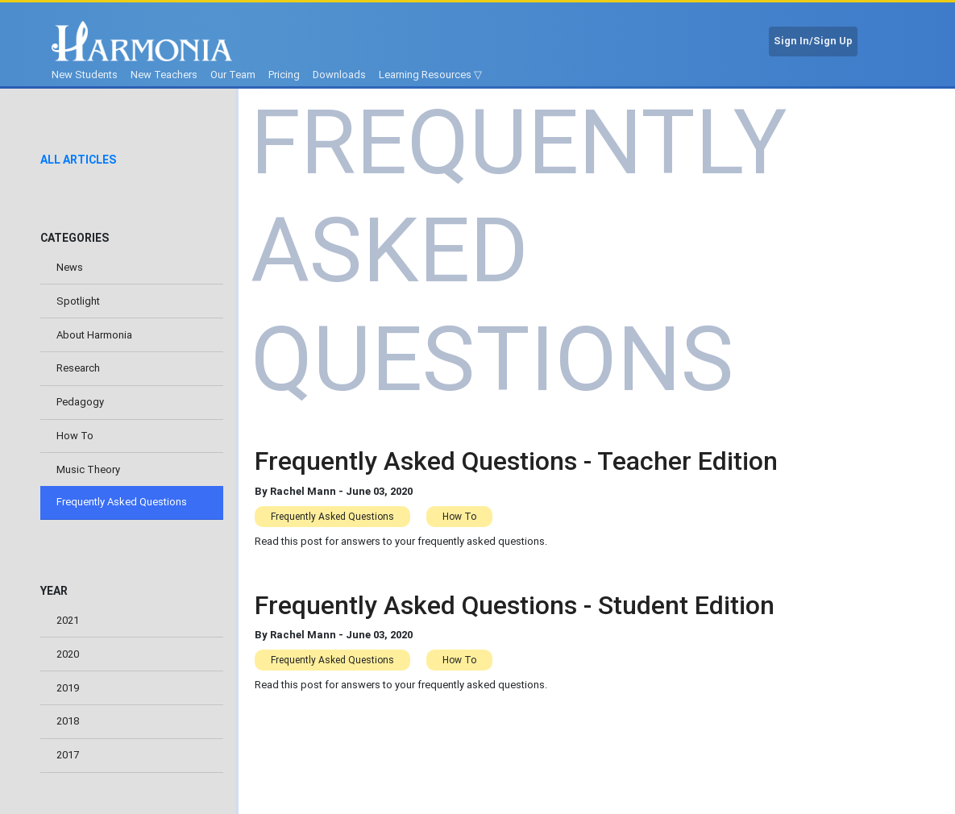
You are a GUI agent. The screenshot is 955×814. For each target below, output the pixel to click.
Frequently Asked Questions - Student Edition (514, 605)
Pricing (284, 75)
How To (74, 436)
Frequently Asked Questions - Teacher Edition (516, 461)
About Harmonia (94, 335)
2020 (67, 654)
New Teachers (164, 75)
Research (78, 368)
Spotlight (78, 301)
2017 (67, 755)
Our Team (232, 75)
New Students (85, 75)
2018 (67, 721)
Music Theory (88, 469)
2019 (67, 688)
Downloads (339, 75)
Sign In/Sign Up (813, 41)
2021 (67, 620)
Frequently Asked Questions (121, 502)
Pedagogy (80, 402)
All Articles (78, 159)
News (69, 267)
